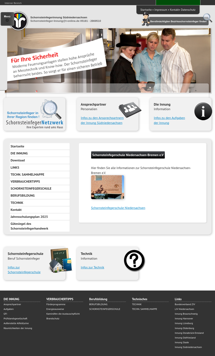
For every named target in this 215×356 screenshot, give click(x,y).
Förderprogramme (55, 304)
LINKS (15, 167)
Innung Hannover (184, 318)
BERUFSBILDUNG (23, 195)
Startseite (146, 10)
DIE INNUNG (19, 153)
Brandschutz (52, 318)
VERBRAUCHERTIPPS (25, 181)
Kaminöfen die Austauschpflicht (63, 313)
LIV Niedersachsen (184, 308)
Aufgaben (9, 308)
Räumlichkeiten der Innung (18, 328)
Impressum (160, 10)
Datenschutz (188, 10)
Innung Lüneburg (184, 323)
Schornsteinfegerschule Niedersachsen (118, 208)
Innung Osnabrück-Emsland (189, 332)
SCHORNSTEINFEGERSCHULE (31, 188)
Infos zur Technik (92, 267)
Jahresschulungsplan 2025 (29, 217)
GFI (5, 313)
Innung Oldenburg (184, 328)
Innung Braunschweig (186, 313)
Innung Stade (182, 342)
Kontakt (174, 10)
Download (18, 160)
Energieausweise (55, 308)
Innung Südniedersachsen (188, 347)
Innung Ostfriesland (185, 337)
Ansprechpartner (12, 304)
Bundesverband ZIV (185, 304)
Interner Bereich (13, 3)
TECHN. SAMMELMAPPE (27, 174)
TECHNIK (17, 203)
